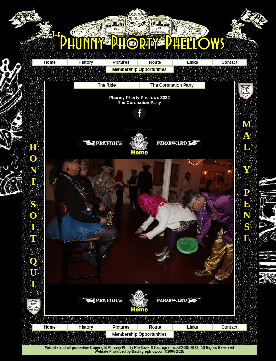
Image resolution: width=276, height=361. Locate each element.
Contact (230, 62)
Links (192, 62)
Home (49, 62)
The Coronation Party (172, 85)
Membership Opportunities (139, 69)
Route (155, 62)
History (86, 62)
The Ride (107, 85)
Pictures (121, 62)
